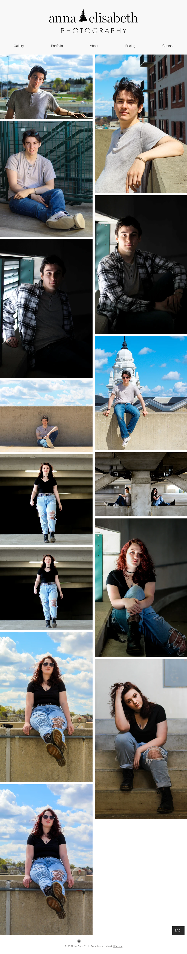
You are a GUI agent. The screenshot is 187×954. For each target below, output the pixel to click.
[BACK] (178, 930)
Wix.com (118, 946)
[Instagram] (79, 941)
